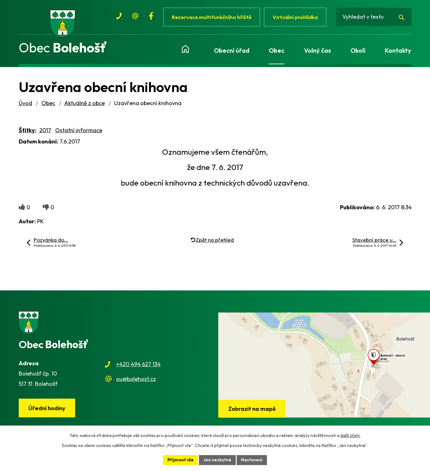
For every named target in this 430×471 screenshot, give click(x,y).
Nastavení (252, 460)
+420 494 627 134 (138, 365)
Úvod (25, 103)
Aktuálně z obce (84, 103)
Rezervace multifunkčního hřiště (212, 17)
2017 (45, 130)
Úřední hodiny (46, 408)
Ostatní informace (78, 130)
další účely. (350, 435)
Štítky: (27, 130)
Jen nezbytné (217, 460)
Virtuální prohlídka (295, 17)
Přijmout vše (180, 460)
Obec (48, 103)
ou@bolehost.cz (136, 379)
